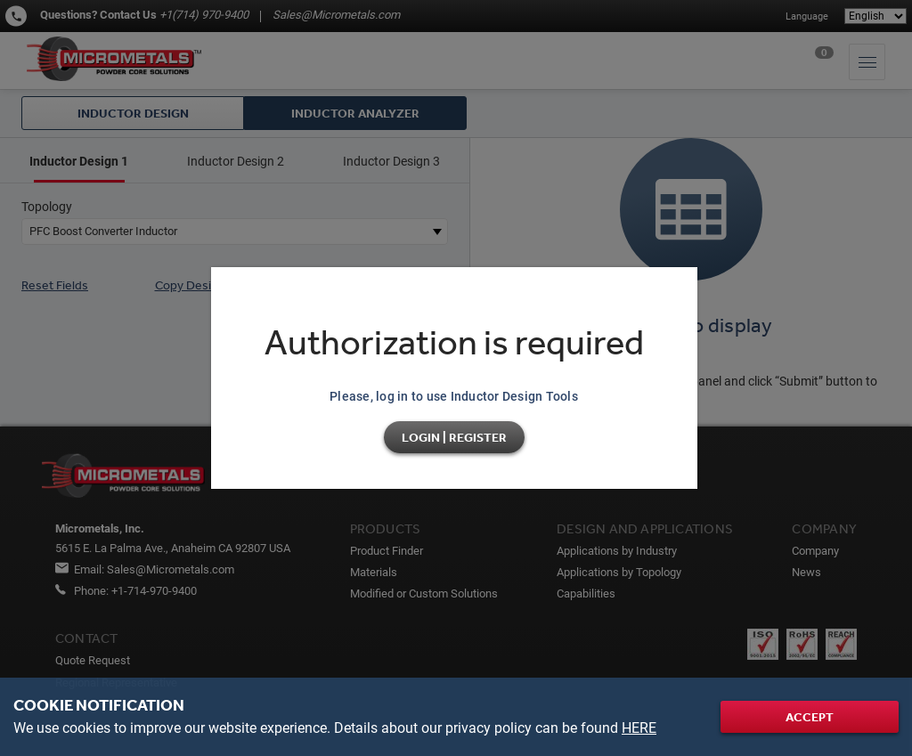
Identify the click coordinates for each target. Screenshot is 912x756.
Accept (810, 717)
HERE (639, 727)
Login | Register (454, 437)
